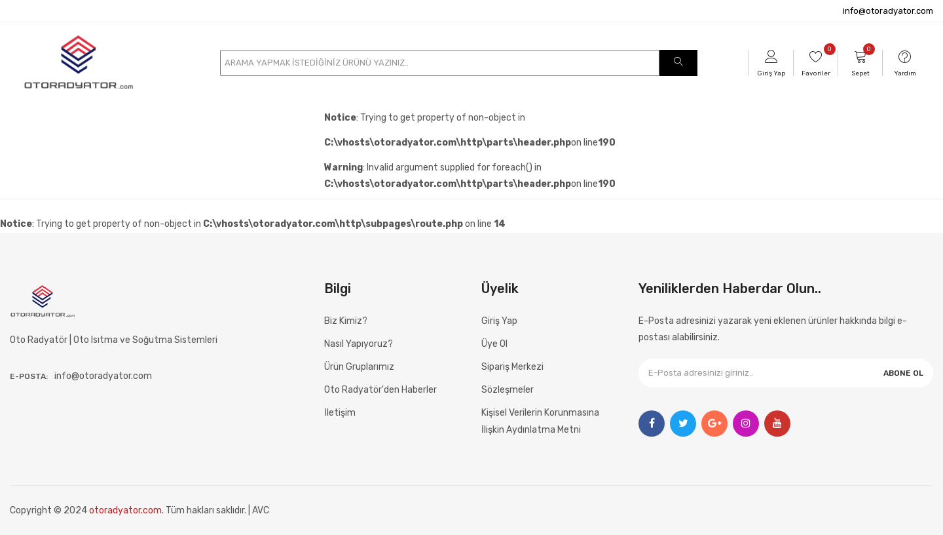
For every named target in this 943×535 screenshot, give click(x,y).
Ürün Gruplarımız (359, 366)
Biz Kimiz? (345, 321)
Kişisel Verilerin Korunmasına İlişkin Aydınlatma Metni (540, 421)
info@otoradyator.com (888, 11)
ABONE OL (903, 373)
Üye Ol (494, 343)
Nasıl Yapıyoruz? (358, 343)
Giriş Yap (499, 321)
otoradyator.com (125, 510)
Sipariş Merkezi (512, 366)
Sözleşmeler (507, 389)
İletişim (340, 412)
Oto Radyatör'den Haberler (380, 389)
